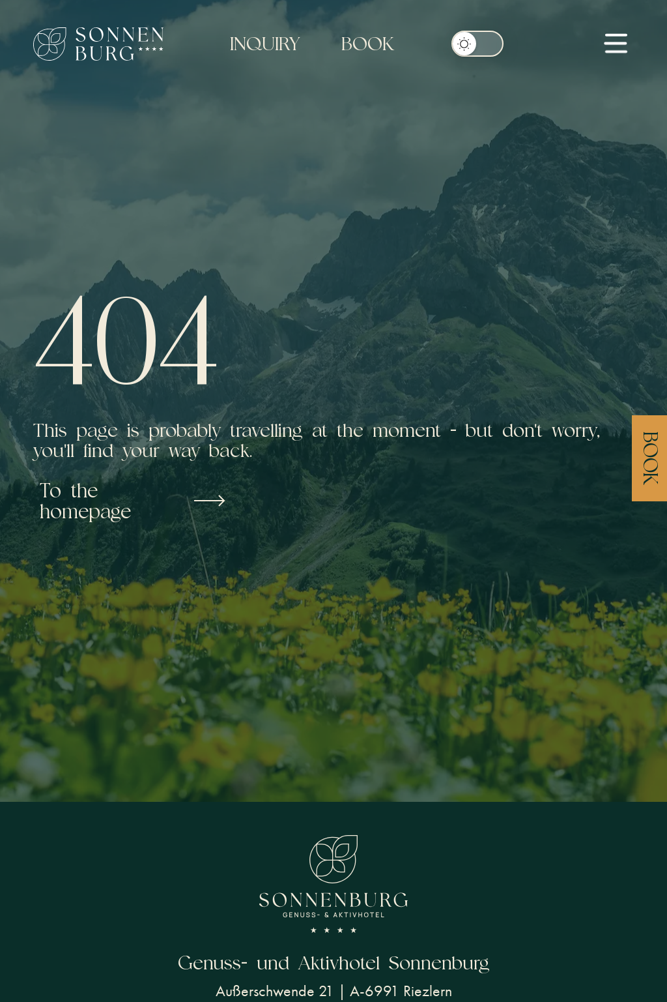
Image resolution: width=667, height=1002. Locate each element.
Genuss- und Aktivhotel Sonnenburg (334, 962)
